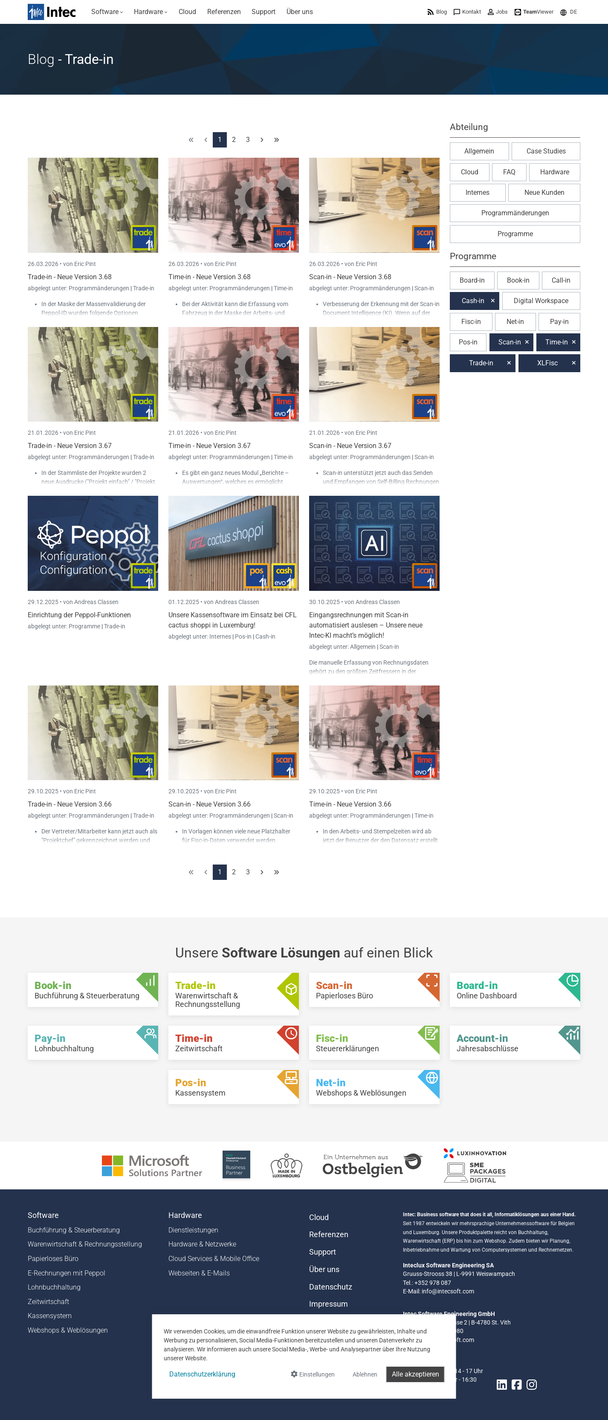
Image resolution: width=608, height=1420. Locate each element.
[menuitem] (107, 12)
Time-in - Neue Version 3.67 (209, 446)
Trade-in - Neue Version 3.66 (70, 804)
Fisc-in (471, 322)
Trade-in (143, 288)
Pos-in (243, 636)
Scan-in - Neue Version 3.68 (350, 277)
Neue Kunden (544, 192)
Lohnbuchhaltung (54, 1287)
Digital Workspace (541, 301)
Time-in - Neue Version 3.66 (350, 804)
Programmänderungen (99, 288)
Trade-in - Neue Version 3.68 (70, 277)
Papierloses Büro (53, 1259)
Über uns (324, 1269)
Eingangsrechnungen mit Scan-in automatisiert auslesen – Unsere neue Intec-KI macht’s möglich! (366, 625)
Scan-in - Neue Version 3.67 (350, 446)
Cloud (469, 172)
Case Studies (546, 151)
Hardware (554, 172)
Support (322, 1252)
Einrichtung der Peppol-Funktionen (79, 615)
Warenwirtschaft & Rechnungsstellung (85, 1244)
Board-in (472, 280)
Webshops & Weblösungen (68, 1330)
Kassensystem (50, 1316)
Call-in (561, 280)
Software (43, 1215)
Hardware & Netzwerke (202, 1244)
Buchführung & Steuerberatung (74, 1230)
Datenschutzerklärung (202, 1374)
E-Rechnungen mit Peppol (66, 1273)
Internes (220, 636)
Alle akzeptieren (415, 1374)
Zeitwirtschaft (48, 1302)
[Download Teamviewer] (534, 12)
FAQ (509, 172)
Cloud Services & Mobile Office (213, 1259)
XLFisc (547, 363)
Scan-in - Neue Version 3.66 (209, 804)
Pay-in (559, 322)
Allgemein (363, 646)
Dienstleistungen (193, 1230)
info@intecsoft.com (448, 1291)
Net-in (515, 322)
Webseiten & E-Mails (199, 1273)
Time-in (283, 288)
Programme (85, 626)
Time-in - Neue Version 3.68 (209, 277)
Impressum (328, 1304)
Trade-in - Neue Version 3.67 (70, 446)
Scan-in (424, 288)
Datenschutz (330, 1287)
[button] (568, 12)
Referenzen (328, 1234)
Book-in (518, 280)
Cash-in (265, 636)
